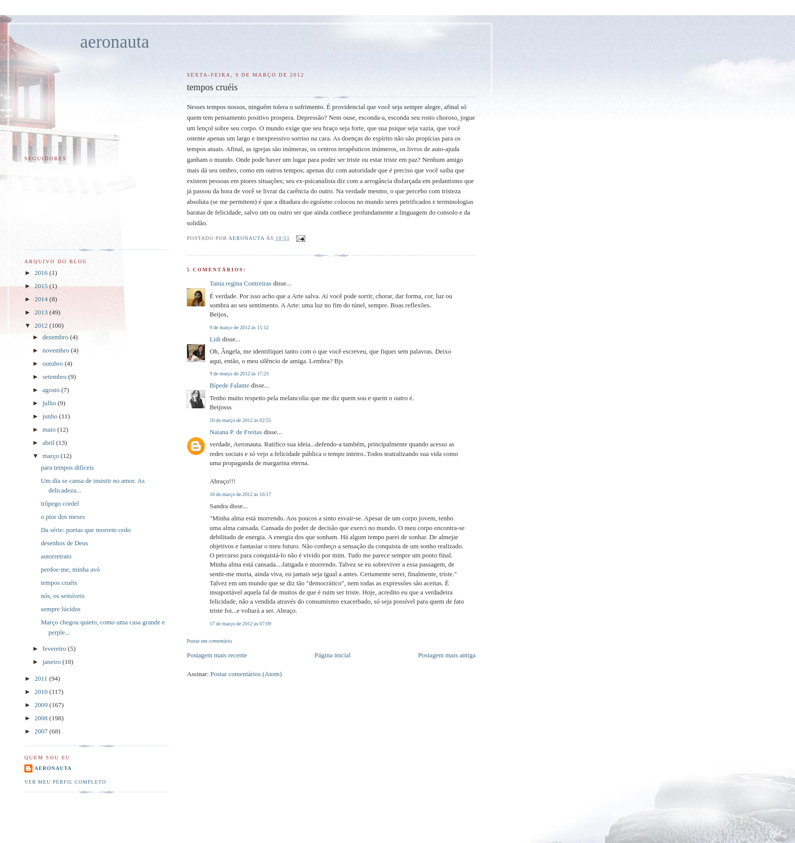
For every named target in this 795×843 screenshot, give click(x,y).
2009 (41, 705)
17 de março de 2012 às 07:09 (240, 623)
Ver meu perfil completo (65, 782)
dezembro (56, 337)
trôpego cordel (60, 503)
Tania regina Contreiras (240, 283)
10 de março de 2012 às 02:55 (240, 420)
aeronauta (114, 42)
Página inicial (333, 655)
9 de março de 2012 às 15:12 (238, 327)
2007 (41, 731)
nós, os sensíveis (62, 596)
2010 (41, 691)
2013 (41, 312)
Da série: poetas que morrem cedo (85, 530)
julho (50, 403)
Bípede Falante (229, 385)
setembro (55, 376)
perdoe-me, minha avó (70, 569)
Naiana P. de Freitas (235, 432)
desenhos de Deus (64, 543)
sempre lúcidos (60, 609)
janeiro (52, 661)
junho (51, 416)
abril (49, 442)
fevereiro (55, 648)
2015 (41, 286)
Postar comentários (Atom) (246, 674)
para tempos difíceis (67, 467)
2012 (41, 325)
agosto (52, 390)
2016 (41, 272)
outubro (54, 363)
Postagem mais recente (217, 655)
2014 (41, 299)
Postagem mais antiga (447, 655)
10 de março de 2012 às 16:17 (240, 494)
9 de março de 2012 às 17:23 (238, 373)
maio (50, 429)
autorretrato (56, 556)
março (52, 456)
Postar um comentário (209, 641)
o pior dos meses (63, 516)
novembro (57, 350)
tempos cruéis (59, 582)
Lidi (215, 339)
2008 (41, 718)
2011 (41, 678)
